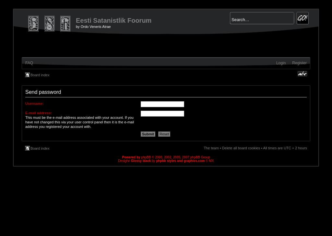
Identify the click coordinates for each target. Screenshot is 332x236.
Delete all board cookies (241, 148)
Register (299, 63)
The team (211, 148)
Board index (40, 75)
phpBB (146, 157)
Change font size (302, 74)
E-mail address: (38, 113)
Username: (34, 104)
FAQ (29, 63)
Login (281, 63)
